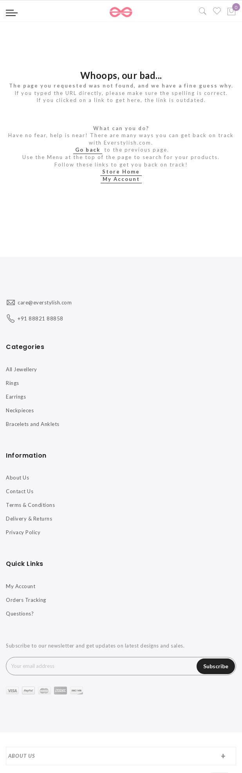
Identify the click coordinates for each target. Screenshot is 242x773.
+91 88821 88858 (40, 318)
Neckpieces (20, 410)
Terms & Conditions (30, 505)
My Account (121, 179)
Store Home (121, 171)
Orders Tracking (26, 600)
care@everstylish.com (45, 302)
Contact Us (19, 491)
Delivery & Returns (29, 518)
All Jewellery (21, 369)
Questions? (20, 613)
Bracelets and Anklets (33, 424)
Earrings (16, 397)
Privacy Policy (23, 532)
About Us (17, 477)
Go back (87, 150)
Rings (12, 383)
